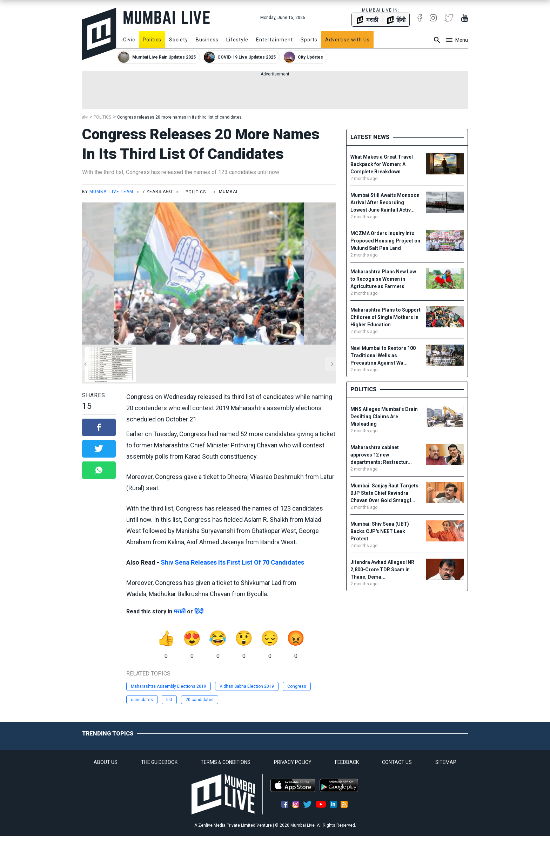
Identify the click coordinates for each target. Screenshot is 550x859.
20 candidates (200, 699)
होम (85, 117)
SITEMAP (445, 762)
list (169, 699)
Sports (309, 39)
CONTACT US (397, 762)
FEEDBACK (347, 762)
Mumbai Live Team (111, 191)
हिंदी (198, 611)
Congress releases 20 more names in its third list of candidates (179, 117)
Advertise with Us (347, 39)
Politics (152, 39)
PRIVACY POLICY (292, 762)
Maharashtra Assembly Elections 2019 (168, 686)
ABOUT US (106, 762)
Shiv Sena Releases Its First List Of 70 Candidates (232, 562)
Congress (296, 686)
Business (207, 39)
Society (178, 39)
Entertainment (274, 39)
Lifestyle (237, 39)
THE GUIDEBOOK (159, 762)
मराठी (180, 611)
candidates (142, 699)
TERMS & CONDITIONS (225, 762)
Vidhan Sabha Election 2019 (247, 686)
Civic (129, 39)
